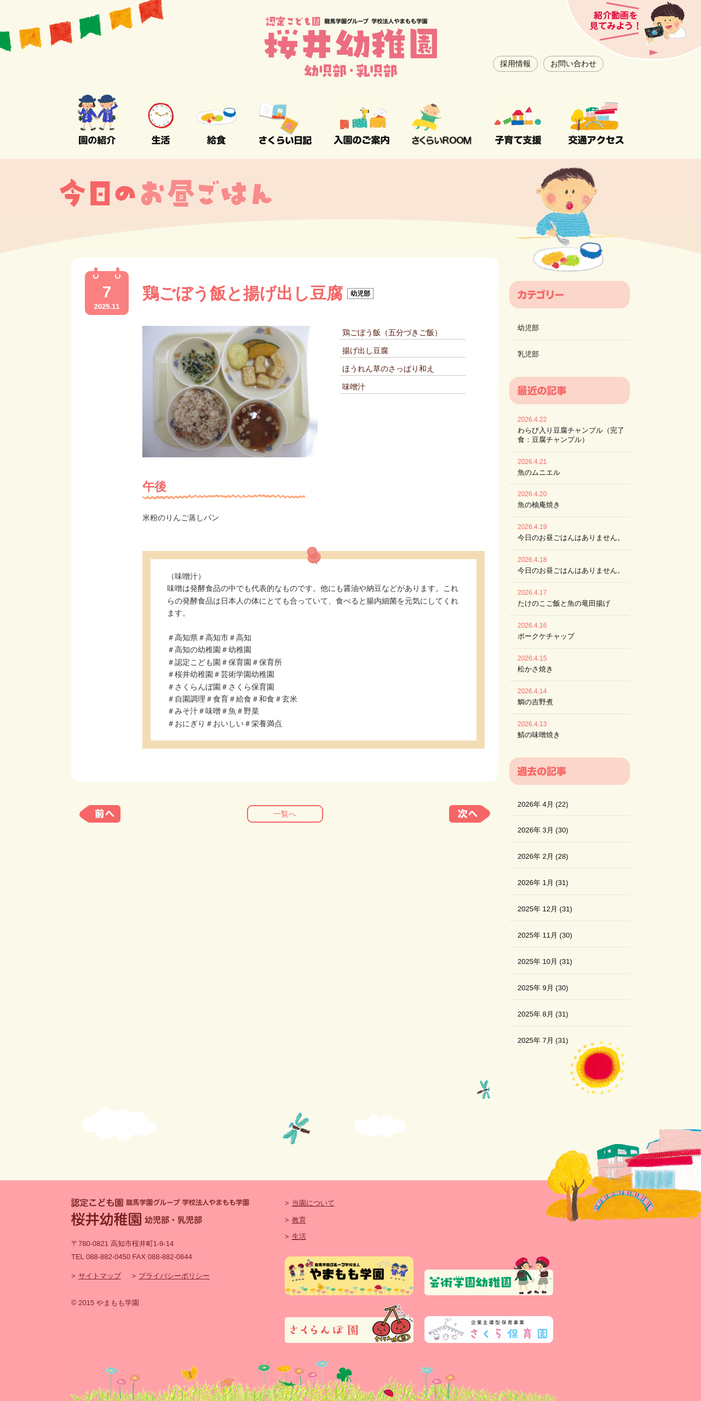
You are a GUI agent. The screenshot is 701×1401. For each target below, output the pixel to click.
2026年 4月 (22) (543, 804)
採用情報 (515, 63)
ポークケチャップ (546, 636)
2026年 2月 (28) (543, 856)
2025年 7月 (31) (543, 1040)
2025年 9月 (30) (543, 988)
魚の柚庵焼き (539, 505)
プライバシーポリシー (174, 1276)
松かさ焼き (535, 669)
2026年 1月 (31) (543, 883)
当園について (313, 1203)
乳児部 (528, 354)
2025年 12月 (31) (545, 909)
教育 (299, 1220)
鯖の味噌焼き (539, 735)
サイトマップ (99, 1276)
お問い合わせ (573, 63)
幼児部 (528, 328)
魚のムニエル (539, 472)
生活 (299, 1236)
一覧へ (284, 813)
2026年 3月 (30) (543, 830)
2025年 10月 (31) (545, 961)
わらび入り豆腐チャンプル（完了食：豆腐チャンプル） (571, 435)
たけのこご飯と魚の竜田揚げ (564, 603)
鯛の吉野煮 (535, 702)
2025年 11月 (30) (545, 935)
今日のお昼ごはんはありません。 (571, 537)
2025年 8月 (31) (543, 1014)
